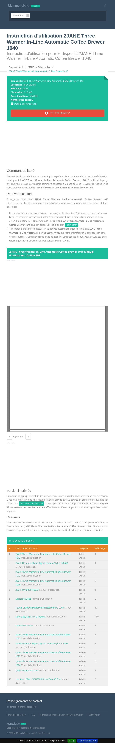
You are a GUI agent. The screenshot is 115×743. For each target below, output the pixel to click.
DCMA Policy (94, 714)
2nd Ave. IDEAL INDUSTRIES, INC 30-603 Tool (38, 679)
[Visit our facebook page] (103, 5)
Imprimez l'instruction (25, 103)
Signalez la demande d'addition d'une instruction (61, 714)
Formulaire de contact (16, 714)
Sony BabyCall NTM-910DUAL (30, 616)
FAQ (33, 714)
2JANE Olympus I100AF (27, 589)
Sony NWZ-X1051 (24, 625)
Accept (71, 740)
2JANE (25, 88)
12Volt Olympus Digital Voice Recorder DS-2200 (39, 607)
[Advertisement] (57, 146)
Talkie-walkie (29, 84)
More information (87, 740)
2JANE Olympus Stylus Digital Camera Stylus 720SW (41, 562)
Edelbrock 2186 (23, 598)
